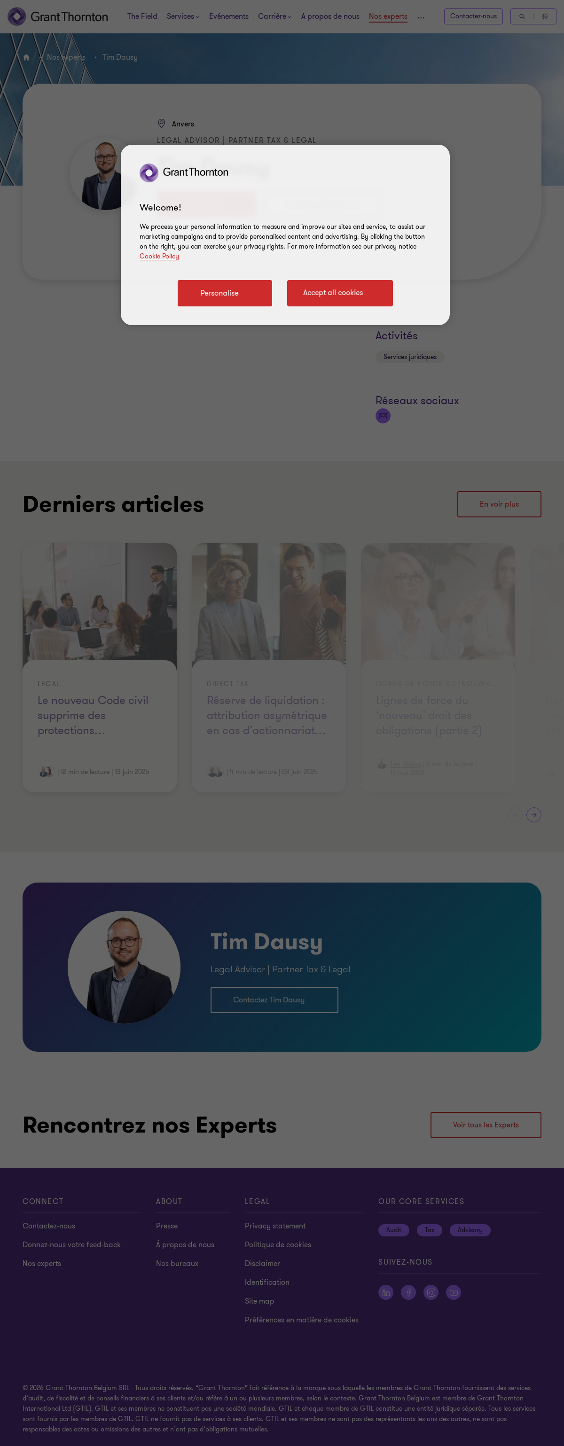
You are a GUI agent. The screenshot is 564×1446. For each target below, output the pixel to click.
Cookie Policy (159, 256)
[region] (285, 235)
